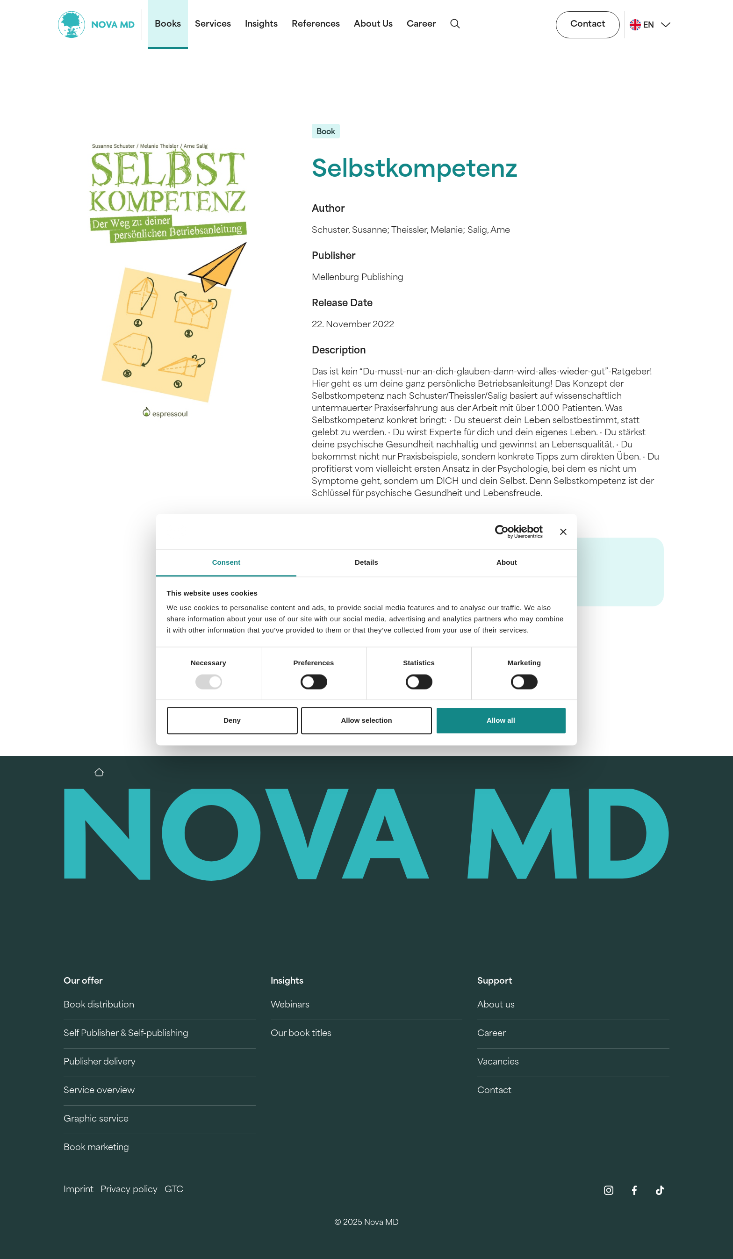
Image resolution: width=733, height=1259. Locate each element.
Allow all (501, 721)
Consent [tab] (226, 563)
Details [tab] (366, 563)
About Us (373, 24)
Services (213, 24)
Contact (587, 24)
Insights (261, 24)
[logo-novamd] (100, 24)
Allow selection (366, 721)
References (316, 24)
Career (421, 24)
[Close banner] (563, 531)
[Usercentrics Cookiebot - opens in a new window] (502, 532)
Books (168, 24)
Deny (232, 721)
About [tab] (506, 563)
